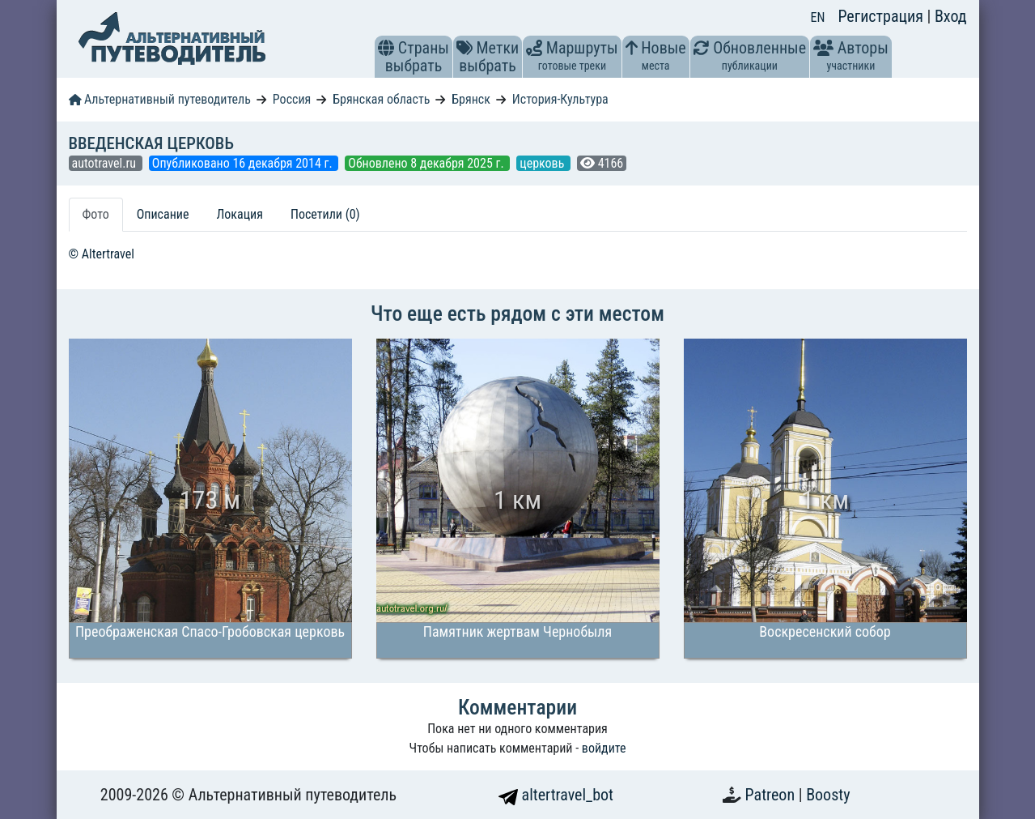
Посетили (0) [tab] (325, 214)
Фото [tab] (96, 214)
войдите (604, 748)
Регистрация (882, 16)
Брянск (471, 99)
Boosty (828, 794)
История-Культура (560, 99)
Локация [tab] (239, 214)
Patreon (772, 794)
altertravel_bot (555, 794)
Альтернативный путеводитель (160, 99)
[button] (386, 48)
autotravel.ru (105, 163)
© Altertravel (101, 254)
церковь (543, 163)
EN (818, 17)
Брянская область (381, 99)
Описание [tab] (163, 214)
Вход (951, 16)
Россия (292, 99)
